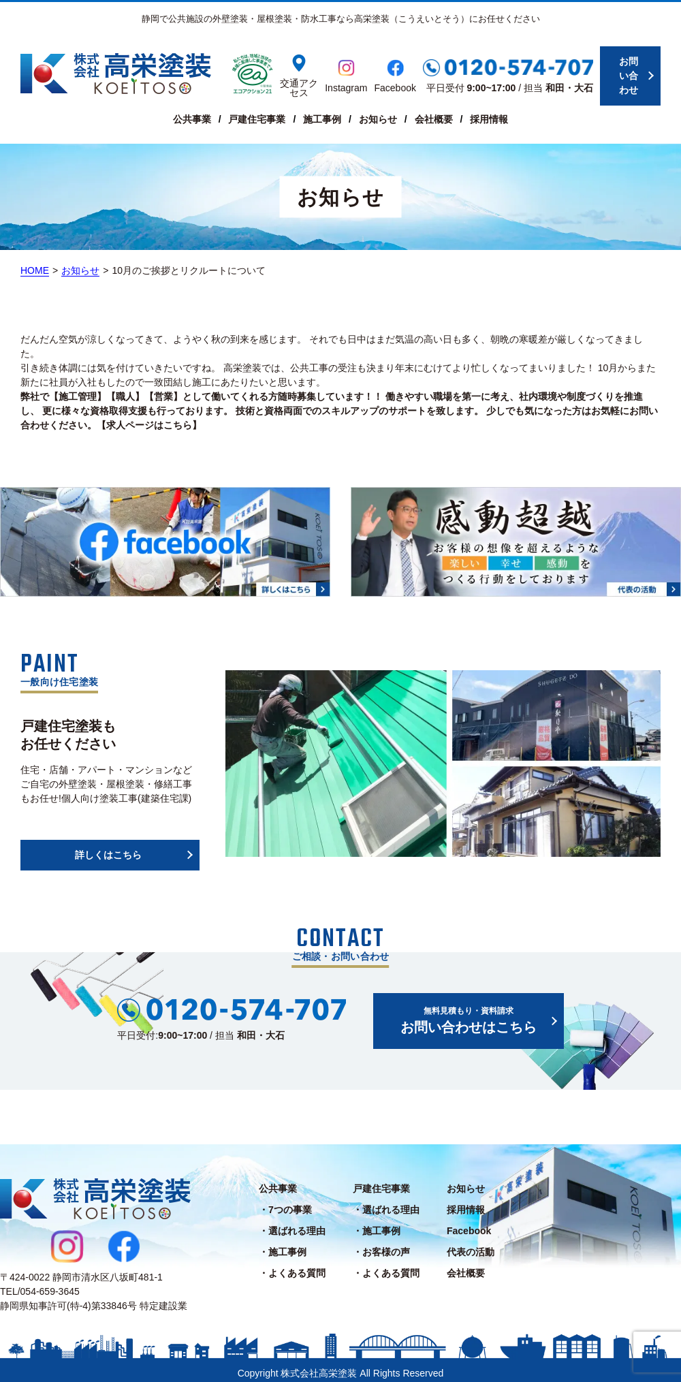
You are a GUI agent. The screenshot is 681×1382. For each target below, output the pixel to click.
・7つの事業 (285, 1203)
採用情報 (489, 119)
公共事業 (192, 119)
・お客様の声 (381, 1245)
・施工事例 (282, 1245)
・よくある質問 (292, 1266)
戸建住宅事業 (256, 119)
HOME (34, 270)
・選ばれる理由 (292, 1224)
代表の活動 (470, 1245)
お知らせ (378, 119)
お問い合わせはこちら (468, 1013)
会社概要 (434, 119)
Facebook (469, 1224)
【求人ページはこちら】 (149, 425)
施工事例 (322, 119)
